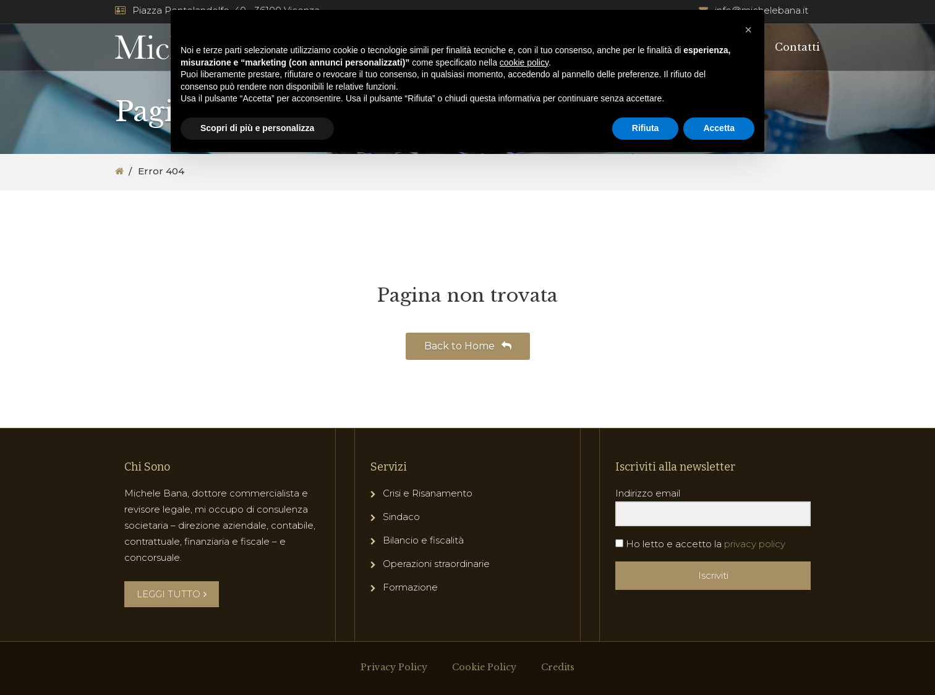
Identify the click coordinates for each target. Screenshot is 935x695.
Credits (557, 667)
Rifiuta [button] (645, 128)
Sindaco (401, 516)
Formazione (410, 587)
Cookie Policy (484, 667)
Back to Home (467, 346)
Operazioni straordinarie (436, 563)
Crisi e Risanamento (427, 493)
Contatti (797, 47)
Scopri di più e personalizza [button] (257, 128)
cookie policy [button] (524, 62)
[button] (748, 30)
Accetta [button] (719, 128)
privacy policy (754, 544)
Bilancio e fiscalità (423, 540)
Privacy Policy (394, 667)
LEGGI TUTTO (172, 594)
